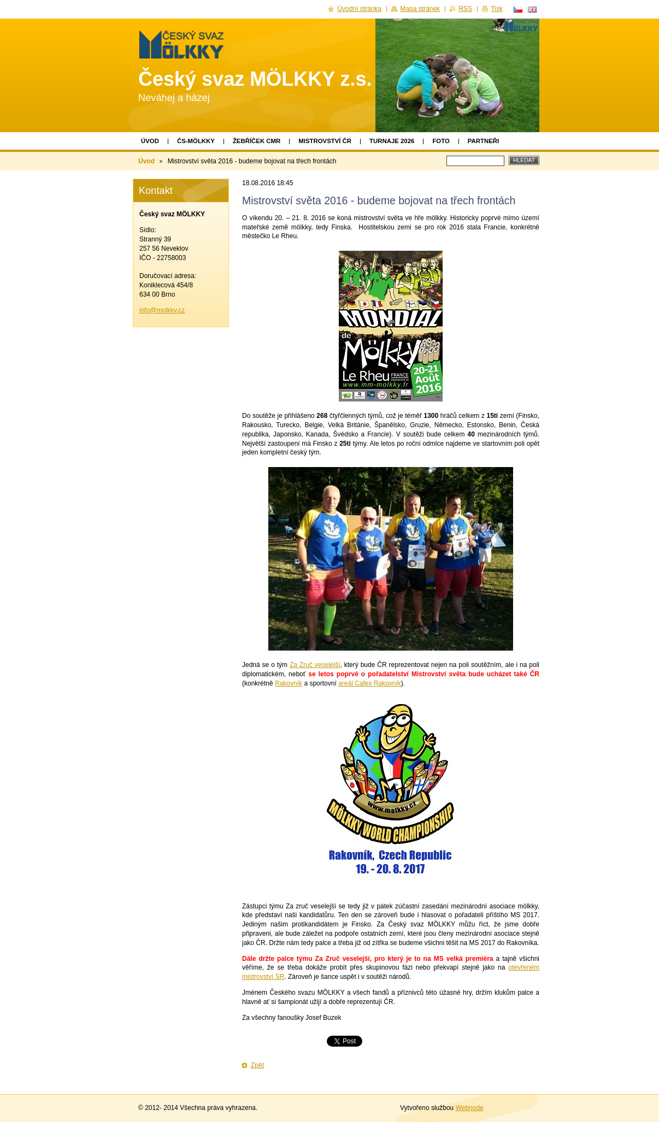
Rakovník (288, 683)
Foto (440, 141)
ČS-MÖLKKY (196, 141)
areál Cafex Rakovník (369, 683)
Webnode (470, 1108)
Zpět (257, 1065)
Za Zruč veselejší (315, 665)
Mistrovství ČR (324, 141)
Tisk (497, 9)
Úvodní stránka (359, 9)
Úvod (150, 141)
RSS (465, 9)
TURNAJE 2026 (391, 141)
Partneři (483, 141)
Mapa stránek (420, 9)
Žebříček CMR (256, 141)
